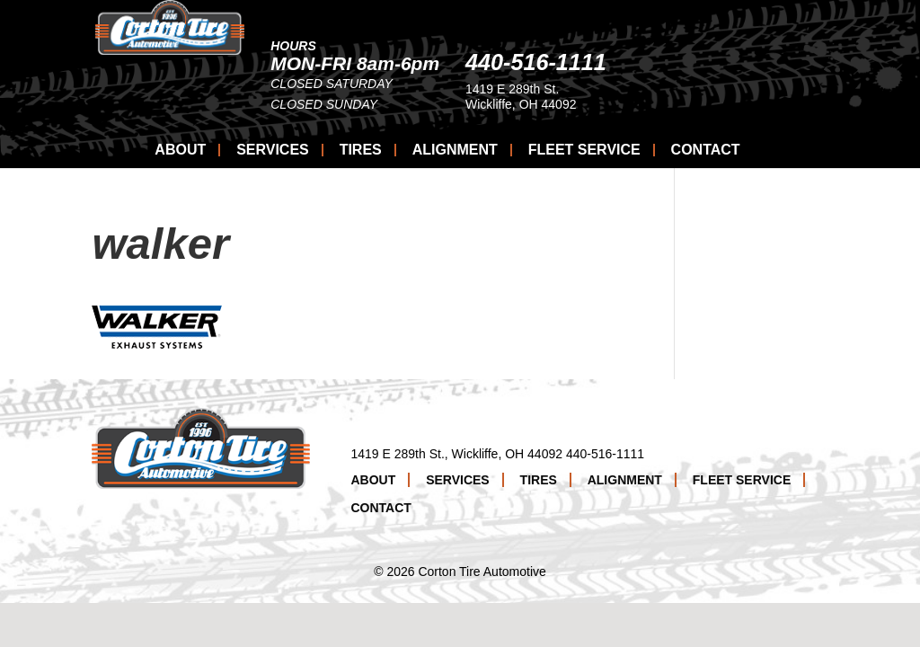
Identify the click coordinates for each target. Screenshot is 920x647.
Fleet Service (584, 150)
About (180, 150)
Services (272, 150)
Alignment (455, 150)
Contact (705, 150)
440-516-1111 (693, 62)
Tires (361, 150)
